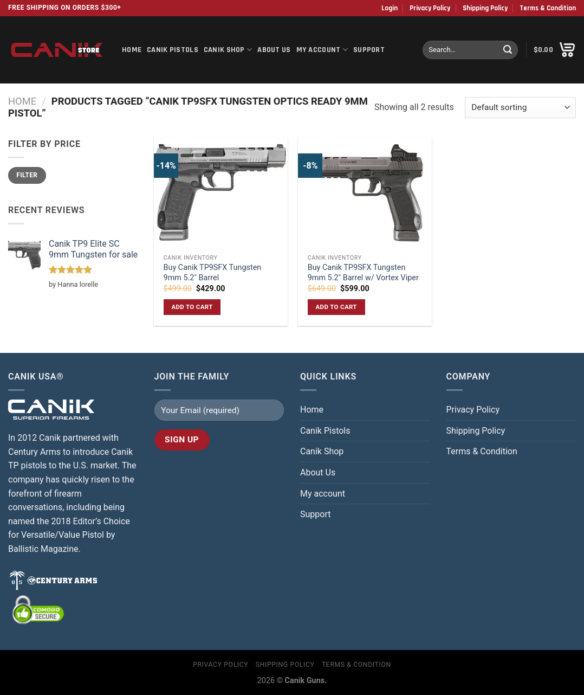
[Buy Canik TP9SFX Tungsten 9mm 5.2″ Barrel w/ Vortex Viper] (365, 192)
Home (131, 50)
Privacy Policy (430, 8)
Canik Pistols (172, 50)
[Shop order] (520, 107)
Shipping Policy (485, 8)
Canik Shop (228, 49)
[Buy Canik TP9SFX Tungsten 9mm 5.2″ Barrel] (221, 192)
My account (322, 49)
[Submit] (507, 50)
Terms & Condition (548, 8)
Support (369, 50)
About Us (273, 50)
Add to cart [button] (191, 307)
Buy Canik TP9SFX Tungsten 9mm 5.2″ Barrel (213, 272)
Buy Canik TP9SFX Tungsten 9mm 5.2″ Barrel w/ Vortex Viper (363, 272)
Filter (26, 175)
